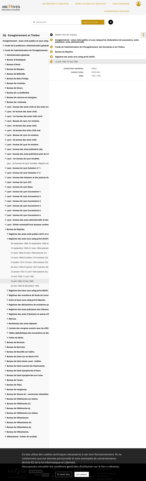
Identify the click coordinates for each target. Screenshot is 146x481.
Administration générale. (18, 55)
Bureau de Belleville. (16, 74)
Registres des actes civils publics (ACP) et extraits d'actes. (35, 234)
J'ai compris (81, 474)
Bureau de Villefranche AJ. (19, 408)
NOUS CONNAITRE (121, 3)
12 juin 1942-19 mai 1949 (22, 281)
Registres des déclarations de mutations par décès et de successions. (36, 304)
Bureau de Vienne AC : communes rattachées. (28, 394)
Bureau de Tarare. (15, 380)
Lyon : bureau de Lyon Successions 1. (24, 191)
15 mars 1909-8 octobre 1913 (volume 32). (29, 257)
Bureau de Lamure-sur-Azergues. (22, 97)
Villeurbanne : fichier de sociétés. (22, 436)
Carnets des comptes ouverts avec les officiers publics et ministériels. (36, 328)
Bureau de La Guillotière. (18, 92)
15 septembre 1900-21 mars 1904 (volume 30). (31, 248)
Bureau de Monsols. (16, 342)
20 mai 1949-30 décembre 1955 (25, 286)
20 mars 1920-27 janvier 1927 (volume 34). (30, 267)
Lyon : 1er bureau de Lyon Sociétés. (23, 158)
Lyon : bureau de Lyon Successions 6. (24, 215)
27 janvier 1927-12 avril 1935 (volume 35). (29, 271)
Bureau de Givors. (15, 88)
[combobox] (92, 22)
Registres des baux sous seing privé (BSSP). (29, 290)
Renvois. (13, 318)
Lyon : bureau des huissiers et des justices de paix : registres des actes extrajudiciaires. (33, 177)
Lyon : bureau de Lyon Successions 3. (24, 201)
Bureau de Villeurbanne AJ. (19, 427)
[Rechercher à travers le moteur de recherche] (58, 22)
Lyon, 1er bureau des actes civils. (22, 111)
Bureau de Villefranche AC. (19, 403)
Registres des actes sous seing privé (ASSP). (29, 238)
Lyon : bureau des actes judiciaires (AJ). (25, 149)
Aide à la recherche (42, 27)
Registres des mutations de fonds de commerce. (31, 295)
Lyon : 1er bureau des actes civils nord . (25, 116)
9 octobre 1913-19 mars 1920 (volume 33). (29, 262)
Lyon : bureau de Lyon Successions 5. (24, 210)
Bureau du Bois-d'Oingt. (18, 78)
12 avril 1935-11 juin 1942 (22, 276)
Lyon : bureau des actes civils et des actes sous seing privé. (33, 107)
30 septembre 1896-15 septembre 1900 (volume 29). (34, 243)
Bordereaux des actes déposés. (23, 323)
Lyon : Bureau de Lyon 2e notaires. (23, 135)
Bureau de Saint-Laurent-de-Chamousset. (26, 366)
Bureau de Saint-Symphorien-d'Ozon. (24, 370)
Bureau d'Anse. (14, 64)
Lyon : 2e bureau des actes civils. (22, 125)
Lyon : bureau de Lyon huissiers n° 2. (24, 172)
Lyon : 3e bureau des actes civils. (22, 139)
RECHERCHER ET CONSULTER (55, 3)
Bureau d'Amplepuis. (16, 59)
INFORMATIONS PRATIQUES (116, 11)
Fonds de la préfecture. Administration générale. (27, 45)
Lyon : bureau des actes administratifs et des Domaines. (33, 220)
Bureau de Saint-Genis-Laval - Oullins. (24, 361)
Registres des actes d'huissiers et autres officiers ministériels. (36, 314)
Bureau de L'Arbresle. (17, 102)
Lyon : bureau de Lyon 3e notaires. (23, 144)
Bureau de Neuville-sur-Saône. (21, 351)
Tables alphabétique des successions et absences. (32, 333)
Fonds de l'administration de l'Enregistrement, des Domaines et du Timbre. (31, 50)
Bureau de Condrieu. (16, 83)
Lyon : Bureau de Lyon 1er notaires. (23, 121)
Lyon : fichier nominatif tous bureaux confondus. (29, 224)
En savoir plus (63, 474)
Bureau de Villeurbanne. (18, 417)
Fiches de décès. (16, 337)
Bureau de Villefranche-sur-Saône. (22, 399)
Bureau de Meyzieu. (16, 229)
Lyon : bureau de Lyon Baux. (20, 187)
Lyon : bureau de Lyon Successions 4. (24, 205)
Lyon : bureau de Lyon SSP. (19, 182)
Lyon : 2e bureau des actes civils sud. (24, 130)
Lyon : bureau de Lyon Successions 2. (24, 196)
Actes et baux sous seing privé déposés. (27, 300)
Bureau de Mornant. (16, 347)
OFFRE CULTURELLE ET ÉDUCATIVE (90, 3)
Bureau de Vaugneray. (17, 389)
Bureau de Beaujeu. (16, 69)
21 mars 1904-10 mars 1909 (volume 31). (29, 253)
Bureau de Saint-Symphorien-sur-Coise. (25, 375)
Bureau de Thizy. (14, 384)
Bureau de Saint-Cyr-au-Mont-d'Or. (23, 356)
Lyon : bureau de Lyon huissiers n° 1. (24, 168)
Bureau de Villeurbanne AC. (19, 422)
